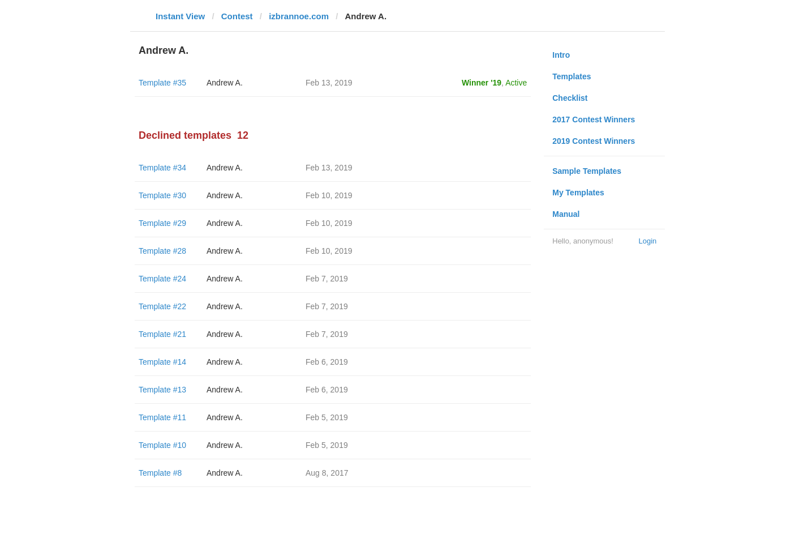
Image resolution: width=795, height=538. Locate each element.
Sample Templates (586, 171)
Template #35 (162, 82)
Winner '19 (481, 82)
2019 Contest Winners (593, 141)
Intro (561, 54)
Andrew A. (225, 82)
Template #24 (162, 278)
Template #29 (162, 223)
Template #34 (162, 167)
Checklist (569, 98)
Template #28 (162, 250)
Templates (571, 76)
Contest (237, 16)
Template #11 (162, 417)
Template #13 (162, 389)
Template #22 (162, 306)
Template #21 (162, 334)
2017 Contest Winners (593, 119)
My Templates (578, 192)
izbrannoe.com (299, 16)
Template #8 (160, 472)
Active (516, 82)
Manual (565, 214)
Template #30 (162, 195)
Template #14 (162, 361)
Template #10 (162, 445)
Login (647, 241)
